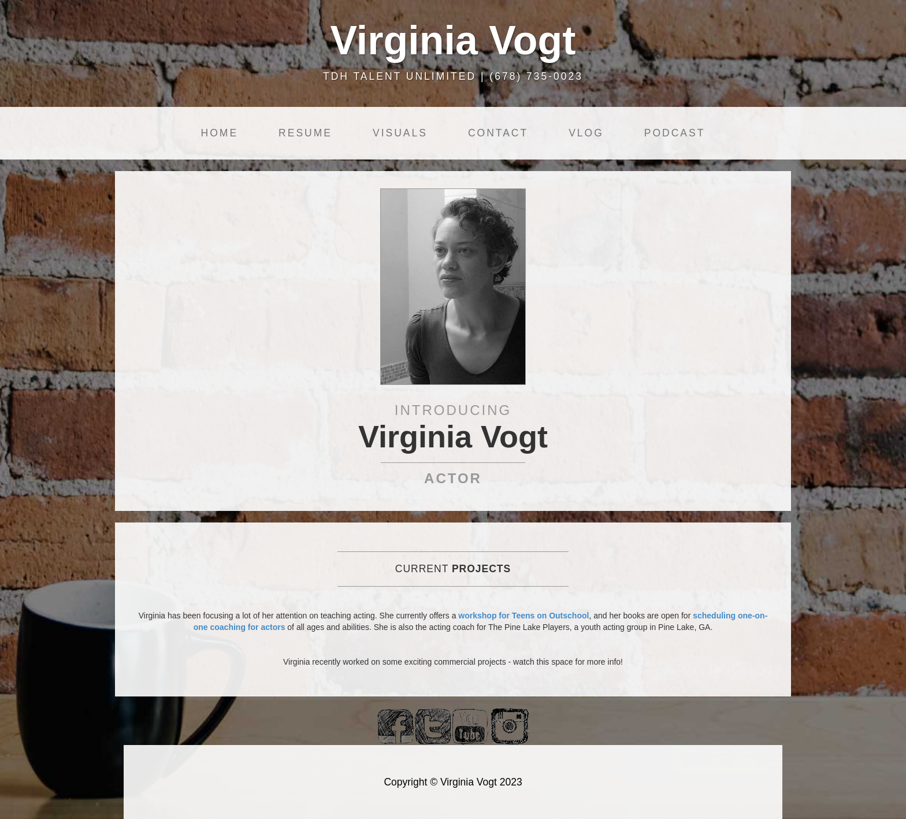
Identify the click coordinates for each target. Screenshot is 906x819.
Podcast (675, 133)
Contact (498, 133)
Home (220, 133)
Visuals (400, 133)
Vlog (586, 133)
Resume (305, 133)
